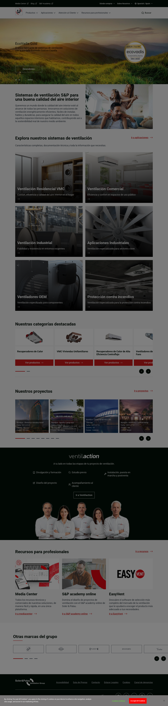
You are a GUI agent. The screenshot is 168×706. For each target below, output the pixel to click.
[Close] (164, 701)
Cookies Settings (118, 701)
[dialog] (84, 700)
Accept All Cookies (137, 701)
